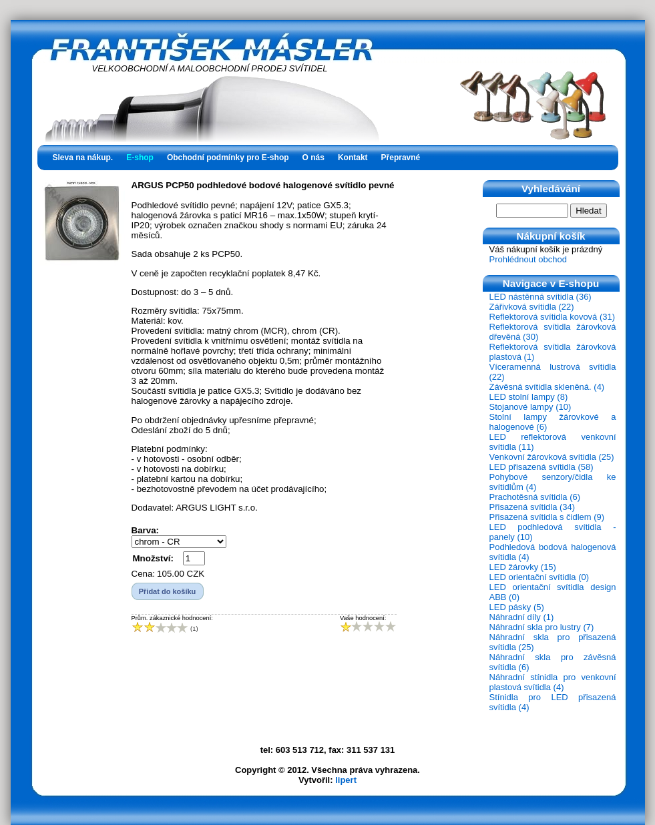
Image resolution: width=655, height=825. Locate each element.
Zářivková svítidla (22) (531, 307)
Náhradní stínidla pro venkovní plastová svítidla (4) (552, 682)
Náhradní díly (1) (521, 617)
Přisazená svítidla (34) (532, 507)
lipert (346, 780)
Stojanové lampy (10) (530, 407)
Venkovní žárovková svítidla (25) (551, 457)
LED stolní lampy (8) (528, 397)
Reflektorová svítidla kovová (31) (552, 317)
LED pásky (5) (516, 607)
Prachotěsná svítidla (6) (535, 497)
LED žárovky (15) (522, 567)
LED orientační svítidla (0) (539, 577)
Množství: (153, 558)
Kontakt (353, 157)
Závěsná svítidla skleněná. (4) (547, 387)
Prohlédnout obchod (528, 259)
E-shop (140, 157)
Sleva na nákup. (83, 157)
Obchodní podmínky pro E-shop (228, 157)
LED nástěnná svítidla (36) (540, 297)
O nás (313, 157)
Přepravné (401, 157)
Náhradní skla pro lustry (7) (541, 627)
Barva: (146, 530)
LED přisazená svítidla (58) (541, 467)
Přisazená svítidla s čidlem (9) (547, 517)
